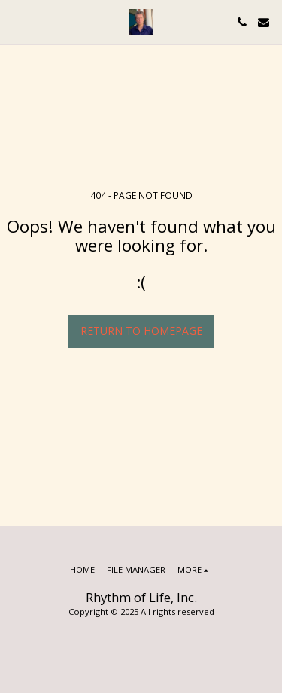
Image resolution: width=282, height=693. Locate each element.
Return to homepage (141, 331)
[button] (16, 21)
